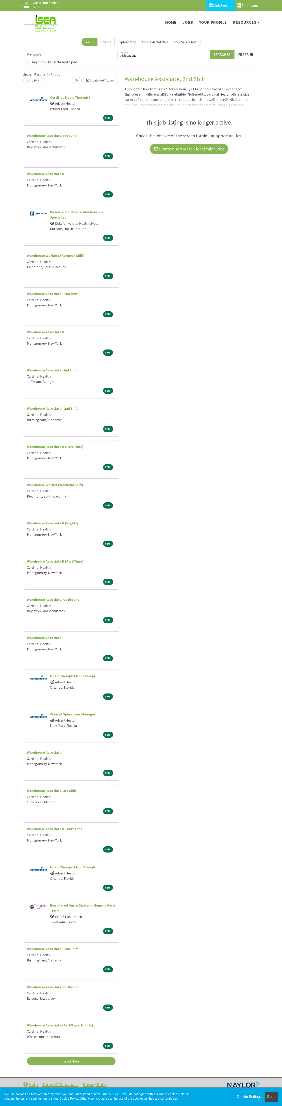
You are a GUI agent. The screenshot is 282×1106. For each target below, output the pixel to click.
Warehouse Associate (44, 637)
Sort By (32, 80)
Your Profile (213, 22)
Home (170, 22)
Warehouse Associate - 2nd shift (52, 293)
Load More (71, 1061)
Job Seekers (220, 5)
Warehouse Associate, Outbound (53, 599)
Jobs (188, 22)
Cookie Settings (249, 1097)
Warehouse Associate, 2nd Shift (52, 370)
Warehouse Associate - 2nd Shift (52, 408)
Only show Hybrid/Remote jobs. (54, 62)
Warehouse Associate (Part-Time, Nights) (60, 1025)
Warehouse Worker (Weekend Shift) (55, 485)
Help (30, 1084)
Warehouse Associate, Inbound (51, 135)
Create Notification (100, 80)
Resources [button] (244, 22)
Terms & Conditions (60, 1084)
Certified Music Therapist (70, 97)
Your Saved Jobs (186, 42)
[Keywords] (71, 54)
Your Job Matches (155, 42)
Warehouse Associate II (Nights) (52, 523)
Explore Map (126, 42)
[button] (245, 54)
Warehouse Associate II (45, 174)
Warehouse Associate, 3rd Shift (51, 790)
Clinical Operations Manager (72, 714)
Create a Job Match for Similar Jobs (189, 149)
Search (89, 42)
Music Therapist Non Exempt (72, 676)
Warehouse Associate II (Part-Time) (55, 446)
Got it (271, 1097)
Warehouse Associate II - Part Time (55, 829)
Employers (247, 5)
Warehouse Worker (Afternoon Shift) (56, 255)
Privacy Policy (95, 1084)
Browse (105, 42)
